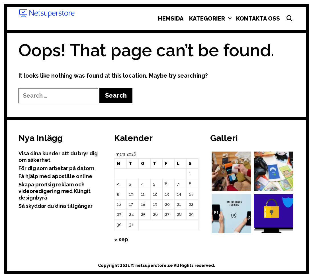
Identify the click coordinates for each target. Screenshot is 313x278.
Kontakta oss (258, 18)
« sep (121, 239)
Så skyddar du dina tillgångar (56, 206)
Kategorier (211, 19)
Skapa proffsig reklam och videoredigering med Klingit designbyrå (55, 191)
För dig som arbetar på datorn (56, 168)
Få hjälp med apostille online (55, 176)
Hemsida (170, 18)
